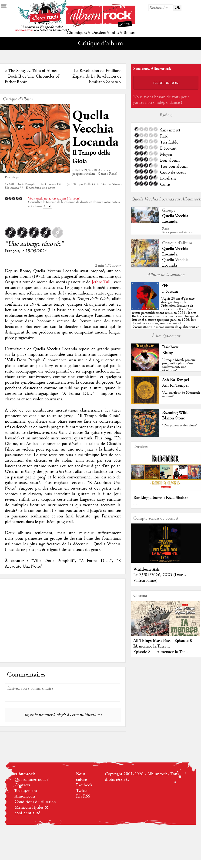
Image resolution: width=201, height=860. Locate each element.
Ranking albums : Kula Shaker (160, 497)
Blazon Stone (173, 418)
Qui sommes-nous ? (32, 779)
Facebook (84, 785)
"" (165, 316)
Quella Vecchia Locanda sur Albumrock (166, 199)
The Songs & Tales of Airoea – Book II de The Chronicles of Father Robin (32, 76)
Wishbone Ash (146, 569)
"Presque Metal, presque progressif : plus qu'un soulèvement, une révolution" (178, 365)
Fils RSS (83, 796)
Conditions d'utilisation (35, 802)
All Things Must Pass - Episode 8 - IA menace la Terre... (163, 643)
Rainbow (170, 347)
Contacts (22, 785)
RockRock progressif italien (177, 230)
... (135, 503)
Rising (167, 353)
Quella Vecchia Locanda (95, 129)
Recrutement (26, 791)
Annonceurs (25, 796)
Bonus (129, 33)
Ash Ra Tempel (175, 380)
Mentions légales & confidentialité (31, 810)
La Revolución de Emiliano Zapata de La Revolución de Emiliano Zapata (96, 76)
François (12, 251)
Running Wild (175, 412)
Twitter (82, 791)
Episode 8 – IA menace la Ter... (160, 652)
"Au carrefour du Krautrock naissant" (181, 394)
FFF (164, 285)
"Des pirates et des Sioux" (180, 425)
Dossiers (98, 33)
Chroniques (77, 33)
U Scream (169, 291)
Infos (114, 33)
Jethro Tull (101, 282)
